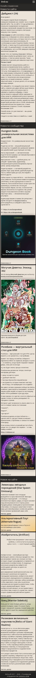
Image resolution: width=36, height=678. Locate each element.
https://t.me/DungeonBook (12, 209)
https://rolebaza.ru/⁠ (8, 432)
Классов (22, 54)
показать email (24, 676)
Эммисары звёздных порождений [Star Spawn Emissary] (15, 488)
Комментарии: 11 (6, 121)
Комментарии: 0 (6, 263)
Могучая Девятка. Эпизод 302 (16, 269)
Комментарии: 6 (6, 475)
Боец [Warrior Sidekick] (14, 600)
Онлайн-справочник (9, 6)
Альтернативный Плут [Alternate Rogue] (14, 520)
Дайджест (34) (9, 13)
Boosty (19, 92)
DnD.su (4, 1)
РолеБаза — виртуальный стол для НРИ (16, 348)
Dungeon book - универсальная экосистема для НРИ (17, 134)
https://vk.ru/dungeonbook (12, 212)
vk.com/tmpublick (12, 337)
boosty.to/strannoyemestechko (12, 276)
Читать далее (6, 514)
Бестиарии (6, 35)
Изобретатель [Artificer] (15, 534)
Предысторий (6, 62)
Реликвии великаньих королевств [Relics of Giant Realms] (16, 621)
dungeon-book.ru (21, 201)
